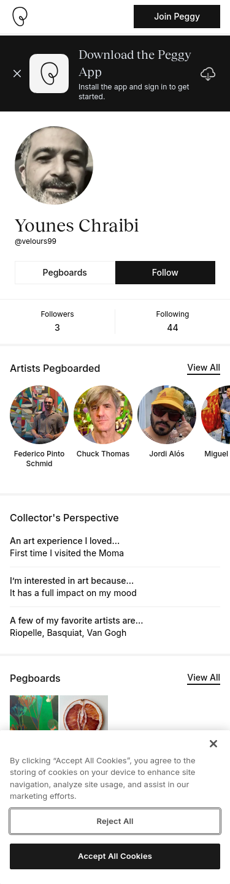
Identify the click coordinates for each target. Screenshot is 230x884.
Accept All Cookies (115, 856)
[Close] (213, 743)
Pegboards (65, 272)
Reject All (114, 821)
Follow (165, 272)
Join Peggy (177, 16)
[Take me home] (19, 16)
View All (203, 367)
